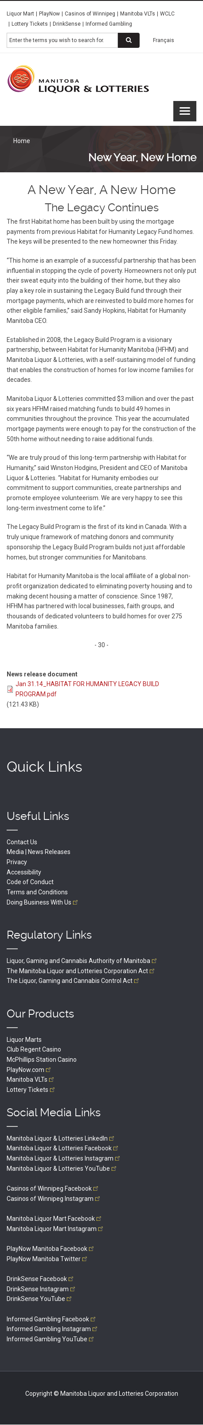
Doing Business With (43, 902)
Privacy (17, 862)
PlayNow (49, 14)
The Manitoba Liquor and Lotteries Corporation (81, 971)
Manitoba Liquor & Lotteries (61, 1138)
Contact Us (22, 842)
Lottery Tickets (30, 24)
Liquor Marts (24, 1039)
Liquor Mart (20, 14)
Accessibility (24, 872)
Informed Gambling (109, 24)
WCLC (167, 14)
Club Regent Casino (34, 1049)
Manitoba (31, 1079)
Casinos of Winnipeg (90, 14)
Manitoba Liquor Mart (55, 1218)
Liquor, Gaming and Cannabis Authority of (82, 960)
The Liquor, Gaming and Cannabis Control (74, 980)
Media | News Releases (38, 851)
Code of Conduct (30, 881)
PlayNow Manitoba (51, 1248)
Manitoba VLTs (137, 14)
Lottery (31, 1089)
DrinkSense (67, 24)
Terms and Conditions (37, 892)
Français (163, 40)
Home (21, 140)
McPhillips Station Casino (42, 1059)
